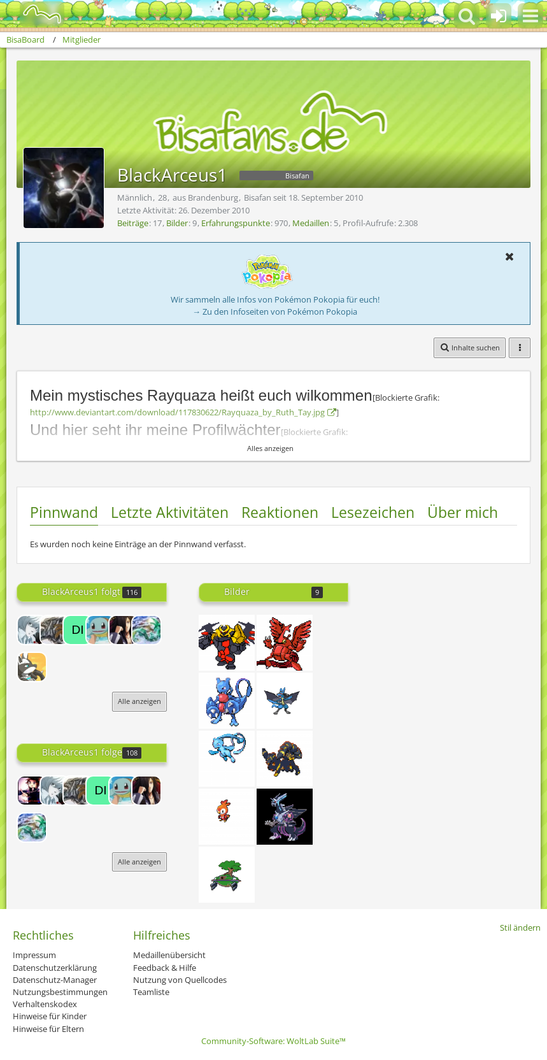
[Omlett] (32, 630)
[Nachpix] (285, 759)
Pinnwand (64, 512)
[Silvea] (32, 667)
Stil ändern (520, 927)
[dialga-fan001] (77, 630)
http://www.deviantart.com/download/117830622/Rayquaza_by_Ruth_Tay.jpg (177, 412)
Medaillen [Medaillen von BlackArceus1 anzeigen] (310, 223)
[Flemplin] (227, 817)
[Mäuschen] (100, 630)
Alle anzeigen (139, 701)
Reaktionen (279, 512)
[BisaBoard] (34, 14)
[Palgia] (285, 817)
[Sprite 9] (227, 759)
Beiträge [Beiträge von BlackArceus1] (132, 223)
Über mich (462, 512)
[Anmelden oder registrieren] (498, 16)
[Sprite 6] (285, 701)
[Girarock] (227, 643)
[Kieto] (54, 630)
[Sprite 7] (227, 875)
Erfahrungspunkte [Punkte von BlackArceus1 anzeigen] (235, 223)
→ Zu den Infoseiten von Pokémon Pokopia (274, 311)
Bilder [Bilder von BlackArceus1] (177, 223)
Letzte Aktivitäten (170, 512)
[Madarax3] (123, 630)
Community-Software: (273, 1041)
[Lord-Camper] (32, 790)
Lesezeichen (373, 512)
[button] (530, 16)
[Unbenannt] (285, 643)
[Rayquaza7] (146, 630)
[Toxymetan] (227, 701)
